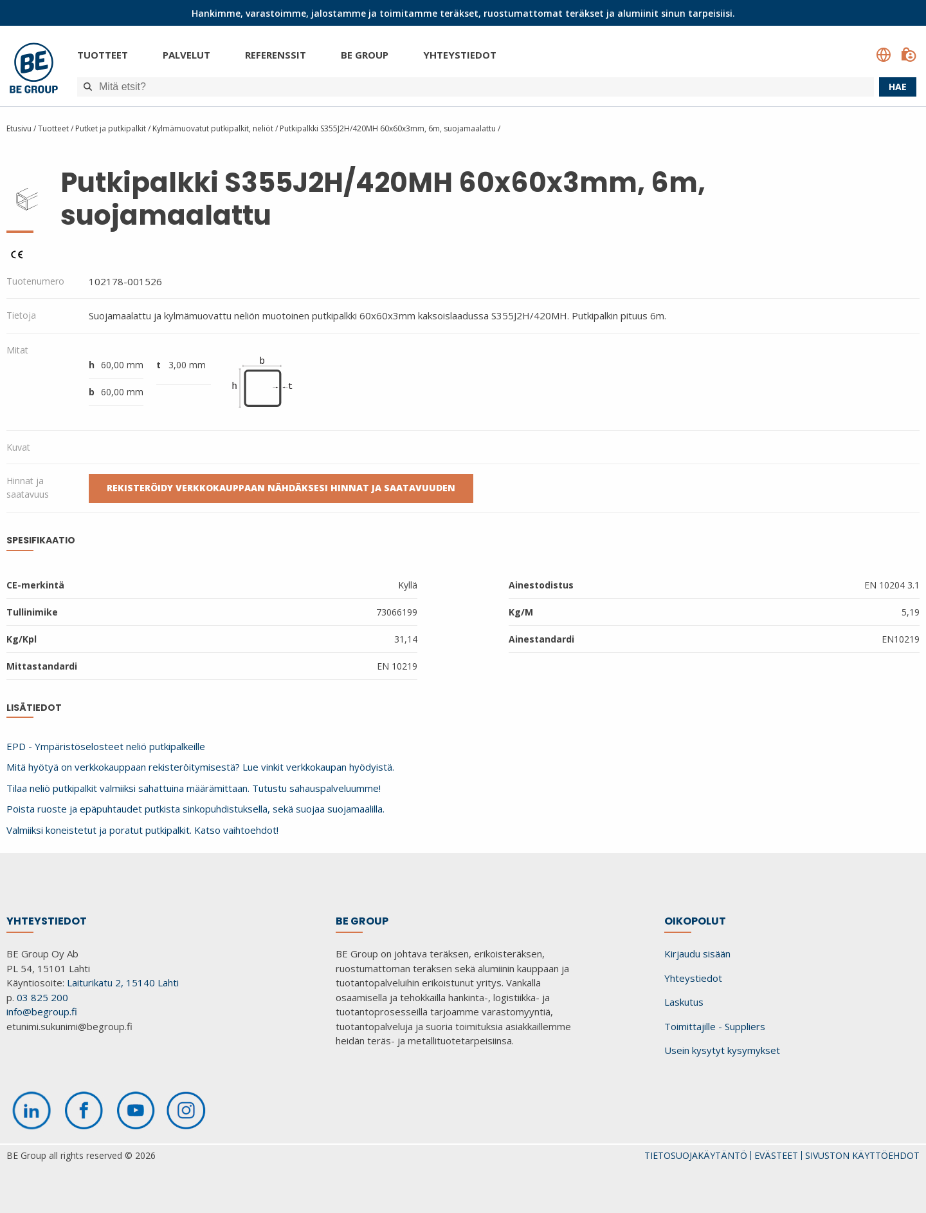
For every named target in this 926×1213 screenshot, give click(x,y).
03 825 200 (42, 997)
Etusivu (19, 128)
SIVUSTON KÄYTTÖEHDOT (862, 1155)
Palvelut (186, 54)
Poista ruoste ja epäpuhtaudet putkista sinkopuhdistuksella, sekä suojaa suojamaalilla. (195, 808)
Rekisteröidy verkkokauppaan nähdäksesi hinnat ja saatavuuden (281, 488)
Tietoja (21, 315)
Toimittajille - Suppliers (714, 1026)
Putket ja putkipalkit (111, 128)
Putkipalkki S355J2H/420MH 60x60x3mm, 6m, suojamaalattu (388, 128)
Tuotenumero (35, 281)
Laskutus (684, 1001)
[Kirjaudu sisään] (908, 54)
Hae (898, 86)
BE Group (364, 54)
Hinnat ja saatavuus (27, 487)
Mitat (17, 350)
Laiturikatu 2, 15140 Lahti (123, 982)
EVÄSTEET (776, 1155)
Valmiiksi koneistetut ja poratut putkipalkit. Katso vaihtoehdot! (142, 829)
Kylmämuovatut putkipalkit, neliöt (212, 128)
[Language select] (883, 54)
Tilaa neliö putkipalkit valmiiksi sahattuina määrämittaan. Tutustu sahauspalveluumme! (193, 788)
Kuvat (18, 447)
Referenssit (275, 54)
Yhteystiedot (459, 54)
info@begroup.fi (41, 1011)
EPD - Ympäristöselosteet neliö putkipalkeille (105, 746)
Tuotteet (102, 54)
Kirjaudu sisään (697, 953)
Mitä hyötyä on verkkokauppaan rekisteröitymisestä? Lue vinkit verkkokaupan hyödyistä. (200, 766)
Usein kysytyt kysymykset (722, 1050)
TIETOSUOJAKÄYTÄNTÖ (695, 1155)
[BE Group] (34, 69)
